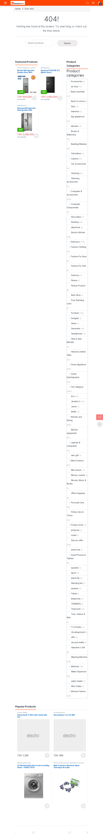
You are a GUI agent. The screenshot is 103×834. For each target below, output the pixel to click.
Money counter (76, 475)
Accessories (74, 81)
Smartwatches (59, 712)
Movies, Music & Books (76, 482)
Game (71, 323)
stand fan (73, 578)
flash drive (74, 295)
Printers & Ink (75, 525)
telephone (74, 598)
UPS (71, 637)
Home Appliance (23, 68)
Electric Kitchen (76, 232)
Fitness (72, 280)
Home (18, 9)
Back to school (76, 101)
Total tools (74, 609)
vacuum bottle (75, 642)
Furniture (73, 313)
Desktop (73, 222)
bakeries (73, 111)
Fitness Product (76, 285)
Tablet (72, 593)
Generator (73, 328)
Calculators (74, 153)
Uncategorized (76, 632)
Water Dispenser (76, 671)
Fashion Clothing (76, 247)
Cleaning (73, 173)
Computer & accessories (74, 193)
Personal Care (75, 502)
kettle (71, 411)
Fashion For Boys (77, 256)
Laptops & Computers (73, 444)
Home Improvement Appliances (66, 763)
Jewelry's (73, 401)
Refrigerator (45, 68)
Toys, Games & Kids (76, 616)
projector (73, 530)
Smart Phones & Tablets (76, 557)
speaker (73, 568)
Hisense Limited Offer (76, 353)
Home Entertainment (73, 375)
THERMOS (74, 604)
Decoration (74, 217)
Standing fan (75, 583)
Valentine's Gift (76, 647)
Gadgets (73, 318)
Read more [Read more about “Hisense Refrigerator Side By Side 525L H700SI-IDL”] (36, 135)
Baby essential (75, 91)
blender (72, 126)
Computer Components (73, 206)
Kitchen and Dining (74, 418)
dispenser (73, 227)
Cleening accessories (73, 180)
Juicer (72, 406)
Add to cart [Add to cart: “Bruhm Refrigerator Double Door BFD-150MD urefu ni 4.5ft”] (34, 98)
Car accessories (76, 164)
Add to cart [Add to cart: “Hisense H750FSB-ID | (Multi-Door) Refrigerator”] (59, 98)
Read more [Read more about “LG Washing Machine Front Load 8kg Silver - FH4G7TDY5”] (47, 806)
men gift (72, 455)
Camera (72, 158)
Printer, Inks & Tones (75, 514)
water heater (75, 681)
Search (87, 2)
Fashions (73, 275)
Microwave (74, 470)
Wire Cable (74, 686)
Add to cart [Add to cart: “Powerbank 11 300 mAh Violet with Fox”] (47, 755)
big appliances (76, 116)
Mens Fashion (75, 460)
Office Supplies (76, 493)
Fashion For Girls (76, 266)
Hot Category (75, 387)
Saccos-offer (75, 540)
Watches (73, 666)
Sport (71, 573)
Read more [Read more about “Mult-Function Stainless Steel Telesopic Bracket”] (83, 806)
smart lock (73, 549)
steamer (72, 588)
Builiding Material (76, 144)
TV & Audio (74, 627)
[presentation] (87, 832)
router (72, 535)
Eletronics (73, 242)
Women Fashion (76, 691)
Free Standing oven (75, 302)
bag (71, 106)
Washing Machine (77, 657)
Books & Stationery (73, 133)
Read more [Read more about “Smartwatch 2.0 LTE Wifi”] (83, 755)
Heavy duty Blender (74, 340)
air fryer (72, 86)
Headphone (74, 333)
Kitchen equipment (72, 431)
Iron (71, 396)
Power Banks (22, 712)
